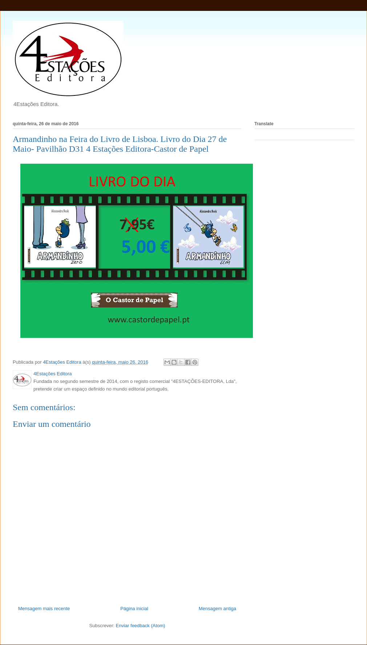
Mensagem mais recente (44, 608)
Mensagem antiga (217, 608)
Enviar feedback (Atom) (140, 625)
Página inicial (134, 608)
